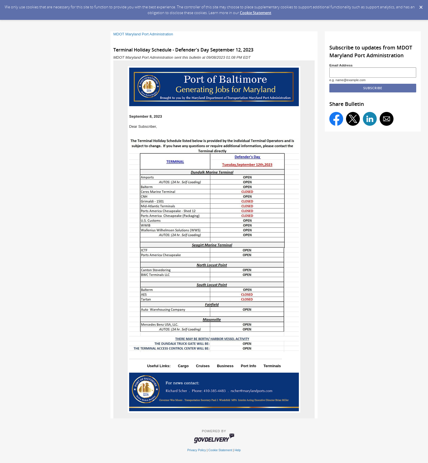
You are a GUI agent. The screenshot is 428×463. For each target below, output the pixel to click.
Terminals (272, 366)
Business (225, 366)
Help (237, 450)
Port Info (248, 366)
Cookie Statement (255, 12)
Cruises (203, 366)
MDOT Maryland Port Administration (143, 34)
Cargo (183, 366)
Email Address (341, 65)
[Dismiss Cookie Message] (421, 5)
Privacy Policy (196, 450)
